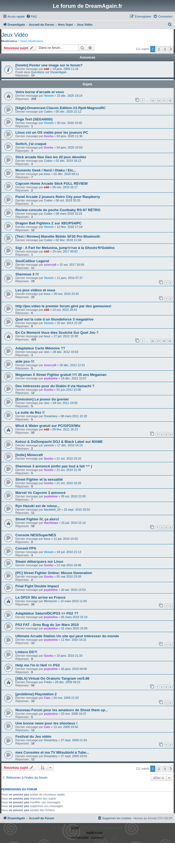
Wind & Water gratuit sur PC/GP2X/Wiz (47, 426)
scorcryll (50, 264)
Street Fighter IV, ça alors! (37, 519)
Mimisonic (50, 601)
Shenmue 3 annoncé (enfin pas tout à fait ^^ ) (53, 466)
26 (152, 341)
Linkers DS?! (26, 652)
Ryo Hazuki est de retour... (37, 506)
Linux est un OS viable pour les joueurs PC (51, 132)
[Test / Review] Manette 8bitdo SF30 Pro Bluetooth (57, 236)
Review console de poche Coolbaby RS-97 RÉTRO (57, 210)
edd (46, 68)
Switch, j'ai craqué (30, 144)
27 (158, 341)
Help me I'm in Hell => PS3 (37, 665)
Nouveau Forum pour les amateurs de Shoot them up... (61, 710)
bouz (47, 174)
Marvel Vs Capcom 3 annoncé (40, 493)
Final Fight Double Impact (37, 586)
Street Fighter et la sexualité (39, 479)
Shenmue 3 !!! (27, 274)
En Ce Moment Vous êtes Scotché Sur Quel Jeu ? (56, 333)
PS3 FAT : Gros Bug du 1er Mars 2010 (47, 625)
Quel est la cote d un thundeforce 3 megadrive (54, 319)
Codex (48, 111)
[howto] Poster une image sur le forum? (49, 65)
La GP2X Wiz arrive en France (40, 597)
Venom (49, 95)
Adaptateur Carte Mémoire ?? (40, 348)
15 (152, 100)
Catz (47, 697)
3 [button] (165, 49)
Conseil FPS (25, 548)
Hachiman (51, 522)
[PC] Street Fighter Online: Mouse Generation (53, 573)
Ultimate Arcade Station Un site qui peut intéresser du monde (67, 636)
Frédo (48, 682)
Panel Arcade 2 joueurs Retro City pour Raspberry (57, 197)
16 (158, 100)
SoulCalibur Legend (32, 261)
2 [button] (159, 49)
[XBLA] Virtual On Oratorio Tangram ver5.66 (52, 678)
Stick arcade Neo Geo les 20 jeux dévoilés (50, 157)
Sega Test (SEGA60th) (34, 119)
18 (170, 100)
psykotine (51, 378)
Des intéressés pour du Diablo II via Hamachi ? (54, 386)
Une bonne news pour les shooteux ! (46, 723)
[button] (171, 49)
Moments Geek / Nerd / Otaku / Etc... (45, 170)
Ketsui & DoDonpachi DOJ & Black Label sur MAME (59, 442)
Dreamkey (50, 416)
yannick (49, 445)
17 (164, 100)
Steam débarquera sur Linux (39, 561)
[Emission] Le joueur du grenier (42, 399)
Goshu (48, 136)
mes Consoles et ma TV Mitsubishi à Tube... (52, 752)
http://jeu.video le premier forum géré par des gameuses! (63, 306)
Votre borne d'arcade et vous (39, 92)
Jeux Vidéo (14, 35)
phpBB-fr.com (94, 832)
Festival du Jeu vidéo (33, 736)
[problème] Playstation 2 (36, 694)
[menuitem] (31, 16)
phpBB (75, 828)
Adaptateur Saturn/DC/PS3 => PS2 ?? (46, 613)
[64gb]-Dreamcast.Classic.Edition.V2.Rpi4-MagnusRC (60, 108)
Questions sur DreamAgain (49, 72)
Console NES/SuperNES (35, 535)
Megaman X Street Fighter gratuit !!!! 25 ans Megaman (61, 375)
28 (164, 341)
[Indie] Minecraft (29, 455)
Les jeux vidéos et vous (35, 290)
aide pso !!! (24, 361)
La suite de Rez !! (29, 412)
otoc (47, 351)
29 (170, 341)
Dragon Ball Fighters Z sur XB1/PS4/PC (48, 223)
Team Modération (31, 41)
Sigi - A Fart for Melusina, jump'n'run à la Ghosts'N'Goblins (65, 248)
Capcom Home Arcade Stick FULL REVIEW (51, 183)
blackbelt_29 (52, 509)
